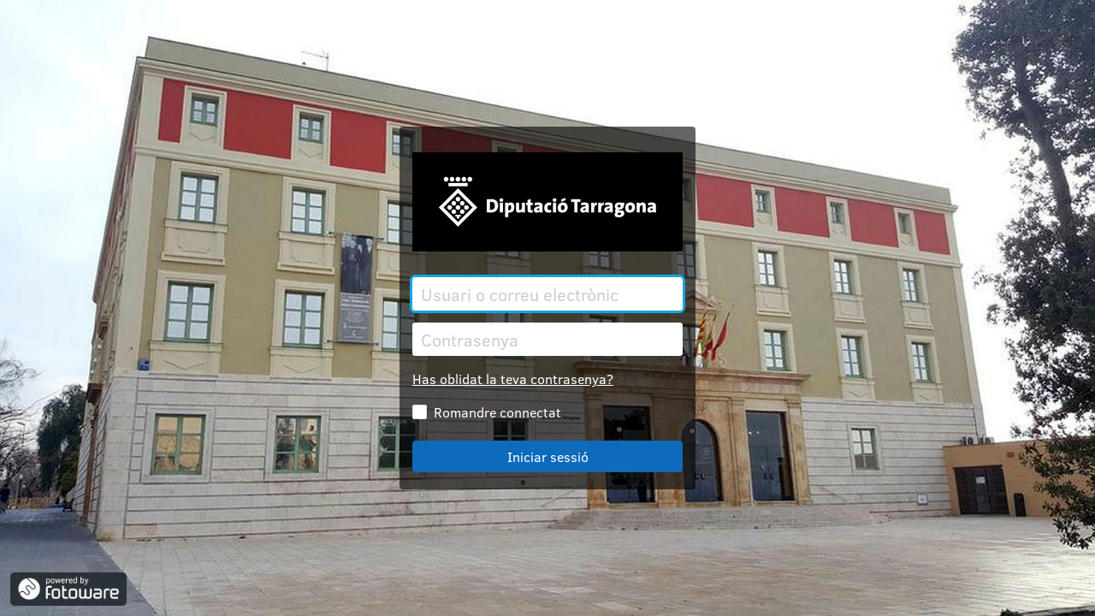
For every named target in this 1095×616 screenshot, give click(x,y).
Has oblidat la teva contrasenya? (512, 379)
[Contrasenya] (547, 339)
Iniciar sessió (548, 456)
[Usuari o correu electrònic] (547, 294)
